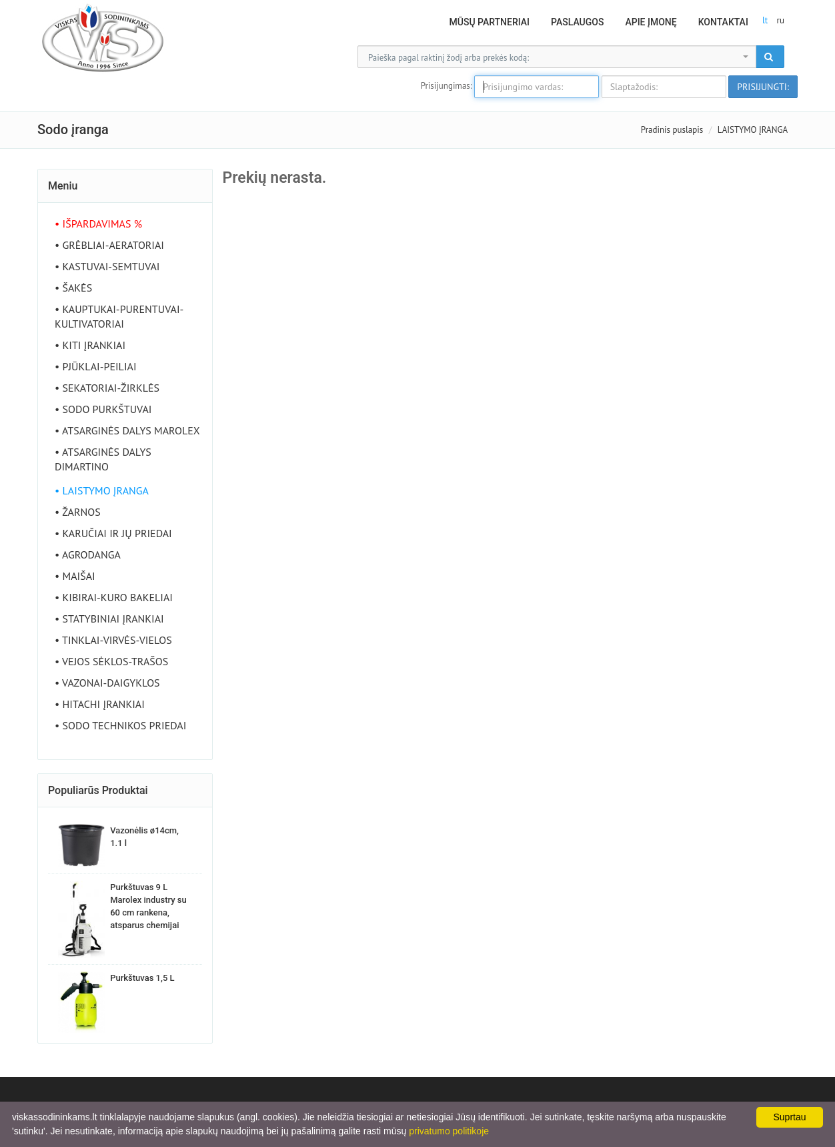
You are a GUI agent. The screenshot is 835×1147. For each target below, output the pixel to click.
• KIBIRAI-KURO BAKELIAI (114, 597)
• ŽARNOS (78, 511)
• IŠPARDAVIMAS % (98, 223)
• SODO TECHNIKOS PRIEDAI (120, 725)
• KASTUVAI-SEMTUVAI (107, 266)
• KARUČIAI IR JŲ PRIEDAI (113, 533)
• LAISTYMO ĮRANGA (102, 490)
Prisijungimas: (446, 85)
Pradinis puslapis (672, 129)
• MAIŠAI (75, 576)
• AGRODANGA (88, 554)
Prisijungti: (763, 87)
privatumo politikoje (449, 1131)
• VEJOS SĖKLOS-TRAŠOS (111, 661)
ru (780, 20)
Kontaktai (723, 22)
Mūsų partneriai (490, 22)
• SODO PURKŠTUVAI (103, 409)
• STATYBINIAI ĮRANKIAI (109, 618)
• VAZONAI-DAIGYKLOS (107, 682)
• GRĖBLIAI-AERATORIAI (109, 245)
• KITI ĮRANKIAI (90, 345)
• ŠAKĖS (73, 287)
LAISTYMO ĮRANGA (753, 129)
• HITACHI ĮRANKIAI (100, 704)
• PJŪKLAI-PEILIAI (96, 366)
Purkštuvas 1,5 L (142, 978)
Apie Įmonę (650, 22)
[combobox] (556, 56)
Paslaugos (577, 22)
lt (765, 20)
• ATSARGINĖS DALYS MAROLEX (127, 430)
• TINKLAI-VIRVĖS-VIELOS (113, 640)
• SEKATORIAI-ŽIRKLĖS (107, 387)
